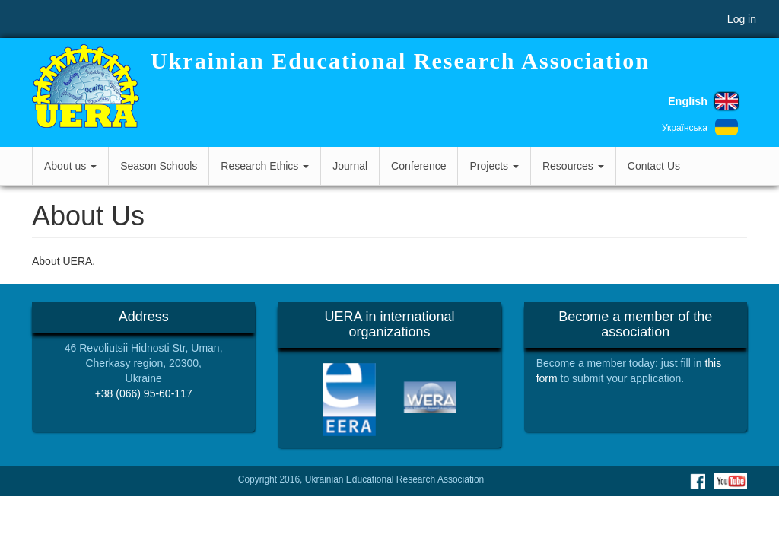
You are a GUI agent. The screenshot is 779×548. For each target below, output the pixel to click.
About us (70, 166)
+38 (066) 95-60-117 (143, 393)
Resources (573, 166)
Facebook (697, 481)
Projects (493, 166)
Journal (349, 166)
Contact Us (654, 166)
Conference (418, 166)
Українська (684, 128)
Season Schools (158, 166)
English (687, 101)
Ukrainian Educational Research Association (400, 60)
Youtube (730, 481)
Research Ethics (265, 166)
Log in (741, 19)
